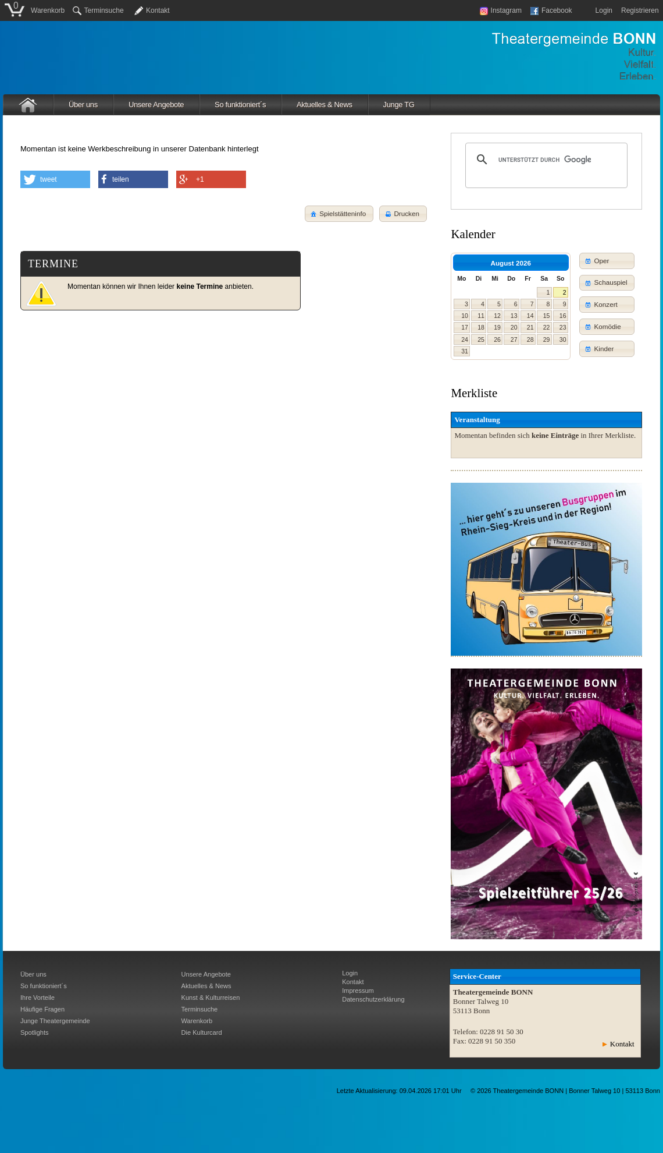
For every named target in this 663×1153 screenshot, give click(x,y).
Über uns (83, 104)
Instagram (501, 10)
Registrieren (640, 10)
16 (562, 315)
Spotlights (34, 1032)
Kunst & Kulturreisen (210, 997)
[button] (403, 214)
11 (480, 315)
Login (604, 10)
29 (546, 339)
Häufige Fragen (42, 1009)
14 (530, 315)
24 (464, 339)
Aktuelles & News (324, 104)
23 (562, 327)
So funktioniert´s (240, 104)
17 (464, 327)
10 (464, 315)
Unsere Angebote (156, 104)
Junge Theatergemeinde (55, 1020)
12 (497, 315)
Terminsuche (98, 10)
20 (514, 327)
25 (480, 339)
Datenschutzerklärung (373, 999)
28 (530, 339)
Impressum (358, 990)
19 (497, 327)
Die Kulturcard (201, 1032)
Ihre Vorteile (37, 997)
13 (514, 315)
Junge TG (399, 104)
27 (514, 339)
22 (546, 327)
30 (562, 339)
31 (464, 351)
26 (497, 339)
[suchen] (544, 160)
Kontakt (158, 10)
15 (546, 315)
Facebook (551, 10)
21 (530, 327)
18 (480, 327)
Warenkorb (48, 10)
